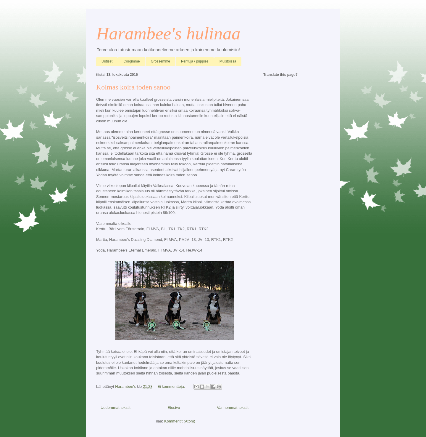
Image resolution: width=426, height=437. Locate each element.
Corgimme (131, 61)
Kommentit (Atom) (179, 421)
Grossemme (160, 61)
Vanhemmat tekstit (232, 407)
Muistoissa (228, 61)
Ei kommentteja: (171, 386)
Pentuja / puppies (195, 61)
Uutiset (106, 61)
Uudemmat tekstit (115, 407)
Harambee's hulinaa (168, 33)
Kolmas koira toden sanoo (133, 87)
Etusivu (173, 407)
